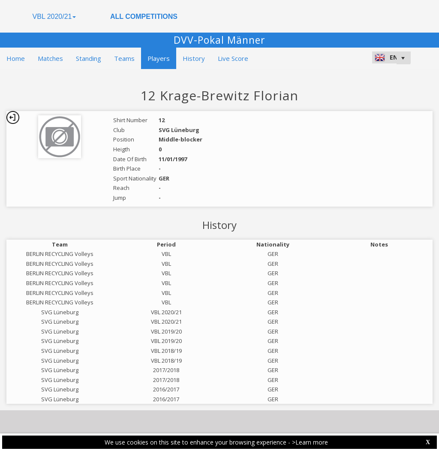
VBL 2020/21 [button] (54, 16)
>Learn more (310, 442)
